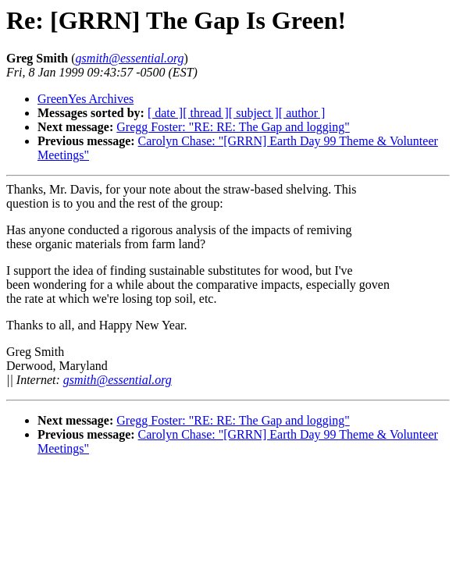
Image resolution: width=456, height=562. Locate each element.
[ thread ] (206, 112)
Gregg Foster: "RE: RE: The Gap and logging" (233, 126)
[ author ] (302, 112)
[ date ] (165, 112)
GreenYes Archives (85, 98)
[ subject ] (254, 112)
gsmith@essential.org (117, 379)
